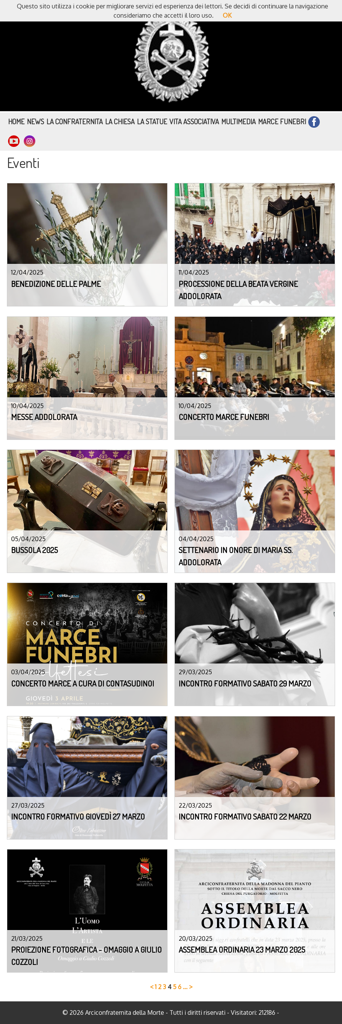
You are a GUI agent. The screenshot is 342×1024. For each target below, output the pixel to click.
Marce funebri (282, 121)
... (185, 987)
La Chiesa (120, 121)
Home (16, 121)
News (35, 121)
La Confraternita (74, 121)
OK (227, 15)
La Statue (152, 121)
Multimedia (238, 121)
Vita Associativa (194, 121)
